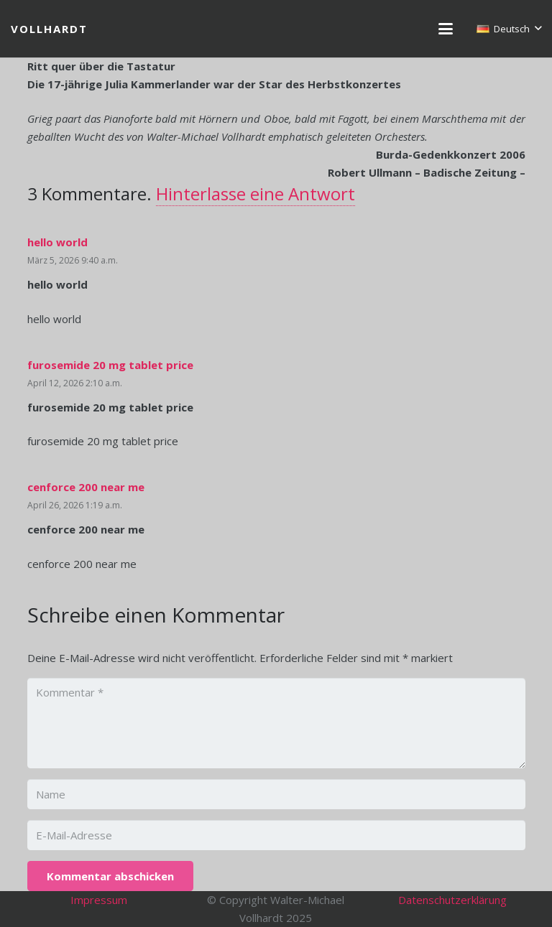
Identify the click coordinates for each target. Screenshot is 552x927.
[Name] (276, 794)
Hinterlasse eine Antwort (255, 193)
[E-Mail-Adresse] (276, 835)
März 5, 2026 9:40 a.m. (72, 260)
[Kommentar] (276, 723)
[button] (445, 29)
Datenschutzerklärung (452, 900)
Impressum (98, 900)
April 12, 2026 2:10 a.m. (74, 383)
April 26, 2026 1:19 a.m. (74, 505)
